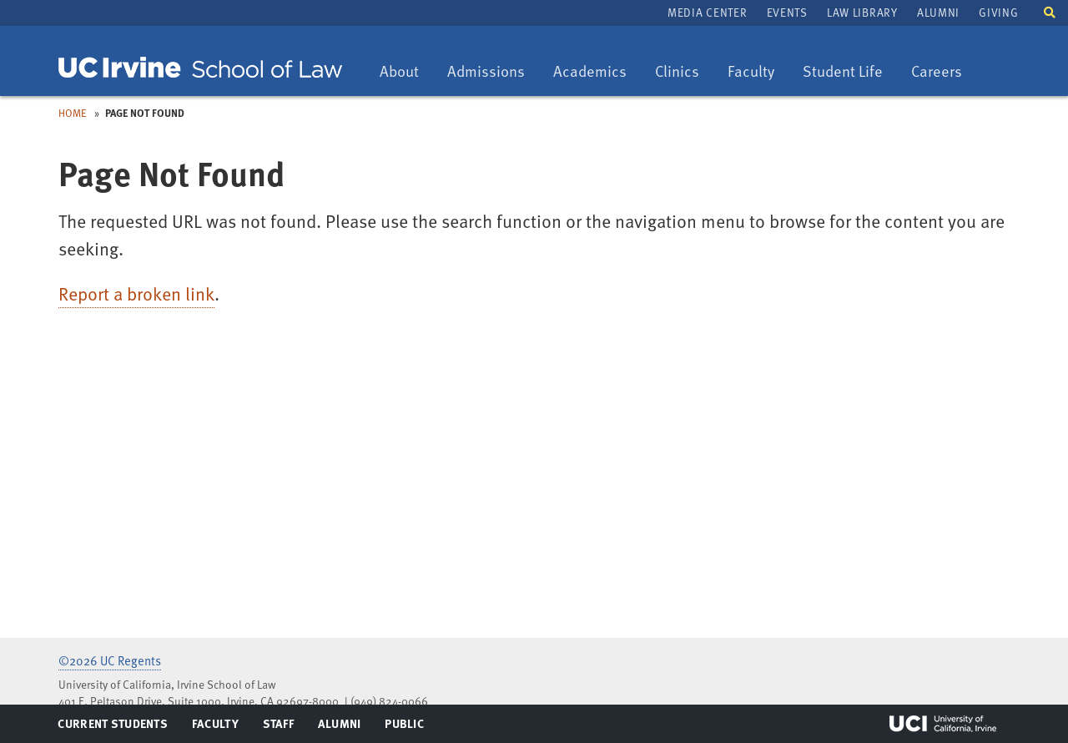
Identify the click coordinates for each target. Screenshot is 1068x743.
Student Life (842, 72)
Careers (942, 72)
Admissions (485, 72)
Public (405, 727)
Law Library (862, 12)
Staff (283, 727)
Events (787, 12)
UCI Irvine (942, 723)
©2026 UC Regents (109, 660)
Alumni (938, 12)
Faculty (757, 72)
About (405, 72)
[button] (1049, 11)
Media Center (707, 12)
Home (72, 112)
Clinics (683, 72)
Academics (589, 72)
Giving (998, 12)
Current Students (112, 727)
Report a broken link (136, 293)
